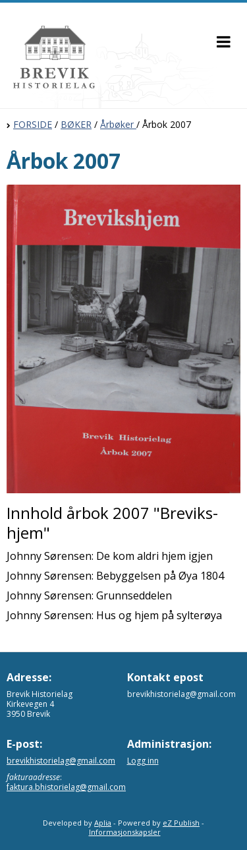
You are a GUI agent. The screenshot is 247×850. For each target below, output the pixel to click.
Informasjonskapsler (125, 832)
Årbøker (118, 124)
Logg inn (143, 760)
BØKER (76, 124)
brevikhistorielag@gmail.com (61, 760)
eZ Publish (181, 823)
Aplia (102, 823)
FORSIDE (32, 124)
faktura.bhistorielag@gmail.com (66, 787)
